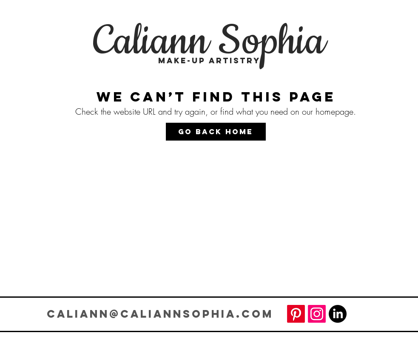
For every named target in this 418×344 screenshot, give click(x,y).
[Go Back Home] (216, 132)
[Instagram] (317, 314)
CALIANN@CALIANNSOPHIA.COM (160, 314)
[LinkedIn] (338, 314)
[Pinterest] (296, 314)
